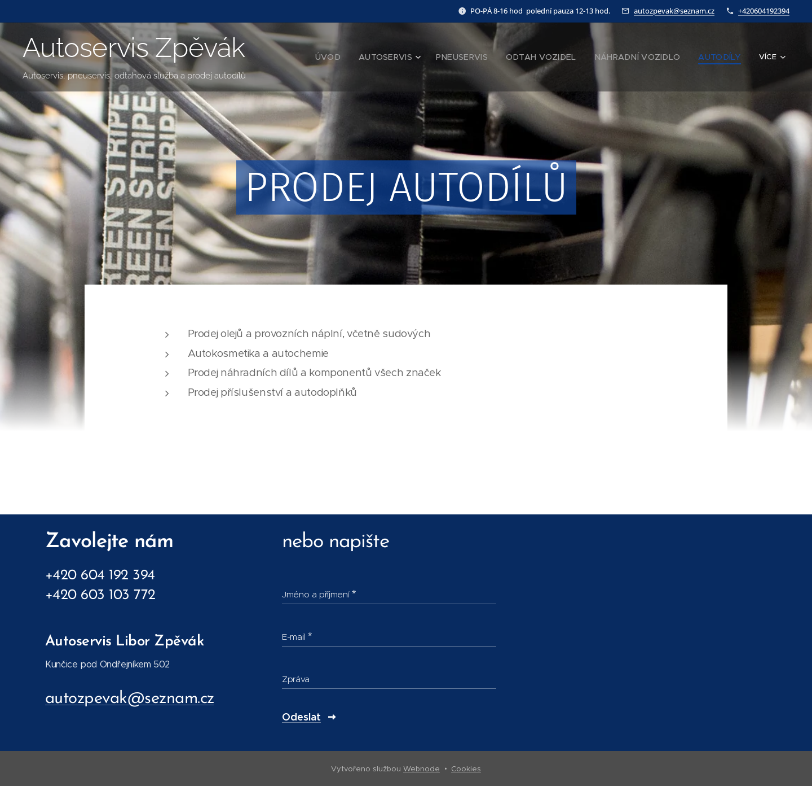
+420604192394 (763, 11)
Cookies (466, 769)
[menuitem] (346, 57)
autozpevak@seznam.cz (674, 11)
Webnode (421, 769)
